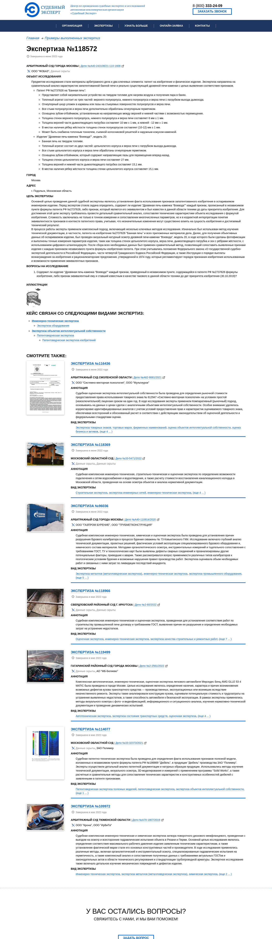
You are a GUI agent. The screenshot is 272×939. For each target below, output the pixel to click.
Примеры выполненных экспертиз (72, 38)
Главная (32, 38)
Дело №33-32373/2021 (129, 743)
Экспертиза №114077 (90, 729)
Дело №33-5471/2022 (128, 458)
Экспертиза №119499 (90, 652)
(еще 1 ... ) (82, 793)
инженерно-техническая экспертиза (169, 492)
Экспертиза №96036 (89, 506)
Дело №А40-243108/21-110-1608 (101, 66)
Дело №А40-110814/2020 (140, 519)
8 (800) (207, 5)
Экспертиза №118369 (90, 445)
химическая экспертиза (203, 874)
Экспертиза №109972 (90, 806)
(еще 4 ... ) (106, 431)
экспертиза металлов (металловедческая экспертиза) (154, 874)
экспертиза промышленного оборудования (215, 573)
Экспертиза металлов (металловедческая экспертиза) (109, 573)
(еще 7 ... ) (225, 639)
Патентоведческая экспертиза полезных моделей (106, 789)
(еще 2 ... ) (225, 874)
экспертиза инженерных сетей (127, 492)
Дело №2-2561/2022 (151, 666)
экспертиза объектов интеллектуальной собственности (209, 789)
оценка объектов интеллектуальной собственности (199, 427)
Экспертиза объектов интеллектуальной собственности (69, 331)
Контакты (202, 25)
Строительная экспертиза (91, 492)
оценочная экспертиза (182, 716)
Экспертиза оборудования (53, 325)
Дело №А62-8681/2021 (148, 377)
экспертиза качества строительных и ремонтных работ (183, 639)
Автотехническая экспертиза (93, 716)
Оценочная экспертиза (90, 639)
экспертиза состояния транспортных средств (140, 716)
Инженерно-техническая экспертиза (55, 321)
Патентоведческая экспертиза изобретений (69, 340)
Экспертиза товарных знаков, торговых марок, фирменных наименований (121, 427)
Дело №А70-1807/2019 (146, 820)
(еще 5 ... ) (82, 577)
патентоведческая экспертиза (156, 789)
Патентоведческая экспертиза (55, 335)
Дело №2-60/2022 (146, 604)
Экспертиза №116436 (90, 363)
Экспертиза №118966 (90, 591)
